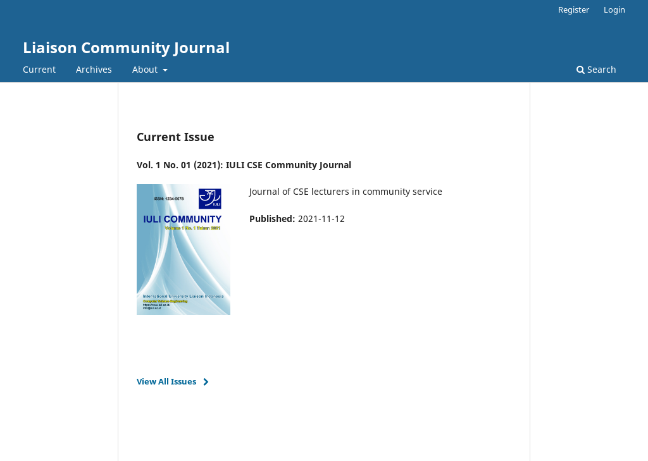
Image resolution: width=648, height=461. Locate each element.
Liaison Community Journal (126, 47)
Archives (94, 69)
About (146, 69)
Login (614, 9)
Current (39, 69)
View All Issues (166, 381)
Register (573, 9)
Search (596, 69)
